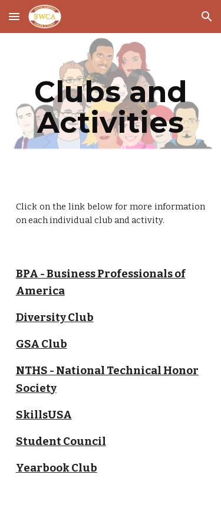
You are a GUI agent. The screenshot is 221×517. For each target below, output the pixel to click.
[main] (110, 107)
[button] (14, 16)
